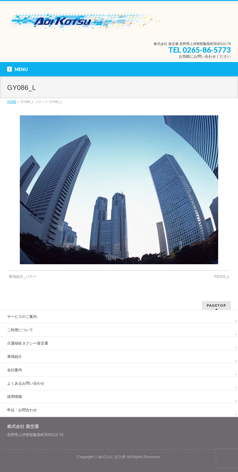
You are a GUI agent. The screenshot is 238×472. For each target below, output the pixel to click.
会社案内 (14, 370)
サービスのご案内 (22, 316)
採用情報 (14, 396)
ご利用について (20, 330)
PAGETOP (216, 305)
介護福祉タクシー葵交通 (27, 343)
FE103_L (222, 276)
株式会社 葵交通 (111, 457)
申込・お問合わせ (22, 410)
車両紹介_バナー (23, 276)
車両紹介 (14, 356)
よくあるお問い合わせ (25, 383)
